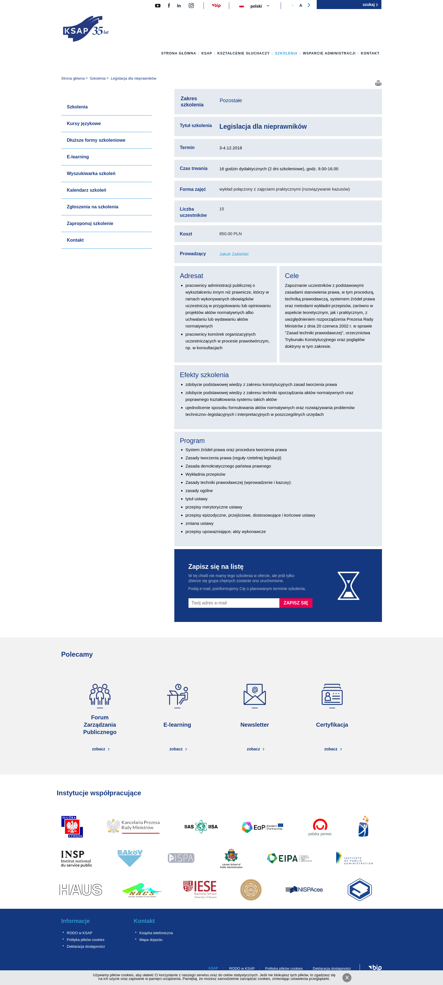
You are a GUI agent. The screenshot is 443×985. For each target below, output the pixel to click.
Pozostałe (231, 100)
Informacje (75, 921)
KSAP (206, 53)
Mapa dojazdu (151, 940)
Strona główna (178, 53)
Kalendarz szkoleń (87, 190)
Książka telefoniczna (156, 933)
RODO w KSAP (79, 933)
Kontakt (370, 53)
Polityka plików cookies (86, 940)
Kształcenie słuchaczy (243, 53)
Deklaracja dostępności (86, 946)
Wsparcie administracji (329, 53)
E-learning (78, 156)
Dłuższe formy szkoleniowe (96, 140)
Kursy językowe (84, 123)
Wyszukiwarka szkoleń (91, 173)
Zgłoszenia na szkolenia (92, 206)
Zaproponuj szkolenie (90, 223)
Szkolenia (286, 53)
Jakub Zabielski (234, 254)
